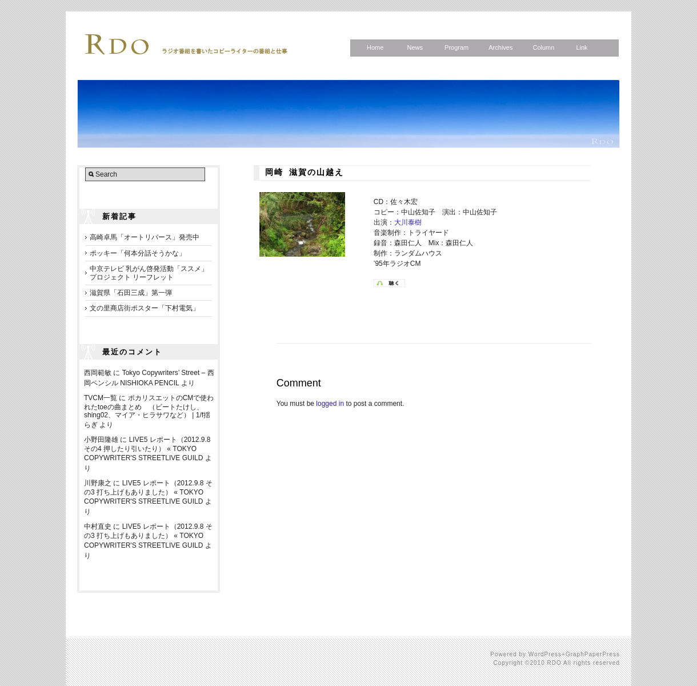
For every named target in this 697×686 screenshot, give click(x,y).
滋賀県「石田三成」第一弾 (131, 293)
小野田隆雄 (101, 440)
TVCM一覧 (100, 398)
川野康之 (97, 483)
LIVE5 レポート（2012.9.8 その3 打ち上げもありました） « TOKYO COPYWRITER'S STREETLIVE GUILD (148, 492)
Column (543, 47)
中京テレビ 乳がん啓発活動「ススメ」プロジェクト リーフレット (149, 273)
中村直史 (97, 527)
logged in (330, 404)
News (414, 47)
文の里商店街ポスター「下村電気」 (144, 308)
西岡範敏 (97, 373)
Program (456, 47)
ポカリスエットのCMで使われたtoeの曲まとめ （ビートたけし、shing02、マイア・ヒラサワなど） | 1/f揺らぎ (149, 411)
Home (375, 47)
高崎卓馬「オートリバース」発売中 (144, 237)
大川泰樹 (408, 222)
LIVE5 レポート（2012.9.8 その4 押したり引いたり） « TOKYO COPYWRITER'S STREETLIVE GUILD (147, 449)
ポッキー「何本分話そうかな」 (138, 253)
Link (581, 47)
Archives (500, 47)
